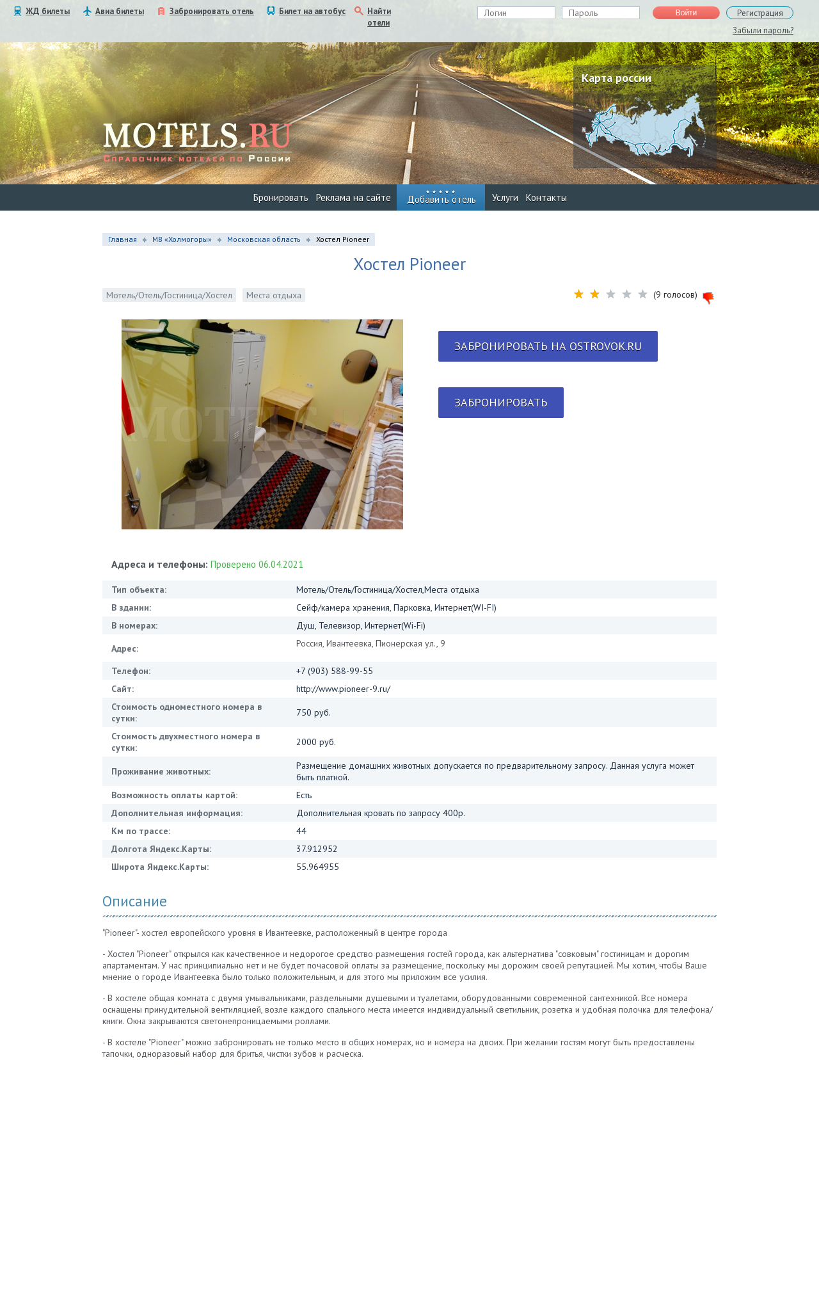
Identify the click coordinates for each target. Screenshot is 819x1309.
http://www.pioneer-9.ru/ (343, 689)
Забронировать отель (212, 11)
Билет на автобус (312, 11)
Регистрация (760, 13)
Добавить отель (441, 199)
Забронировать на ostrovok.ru (548, 346)
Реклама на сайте (353, 197)
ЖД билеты (48, 11)
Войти (686, 12)
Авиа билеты (119, 11)
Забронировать (501, 402)
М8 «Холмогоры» (182, 239)
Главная (122, 239)
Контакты (546, 197)
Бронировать (280, 197)
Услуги (505, 197)
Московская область (264, 239)
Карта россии (616, 77)
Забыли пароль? (763, 30)
